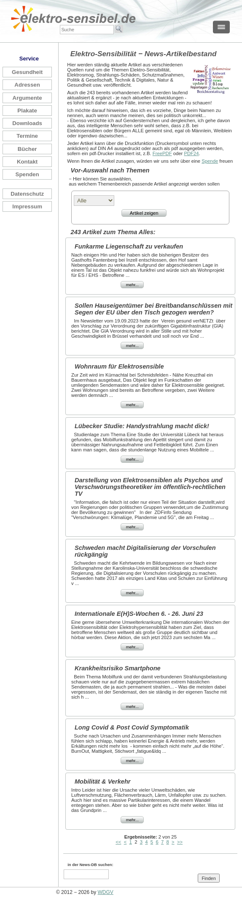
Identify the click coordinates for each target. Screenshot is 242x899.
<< (118, 841)
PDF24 (191, 153)
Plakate (27, 110)
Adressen (27, 85)
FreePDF (162, 153)
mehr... (132, 284)
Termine (27, 136)
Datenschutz (27, 194)
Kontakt (27, 161)
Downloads (27, 123)
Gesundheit (27, 72)
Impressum (27, 206)
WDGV (105, 892)
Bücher (27, 149)
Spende (210, 161)
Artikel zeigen (144, 213)
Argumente (27, 98)
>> (180, 841)
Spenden (27, 174)
